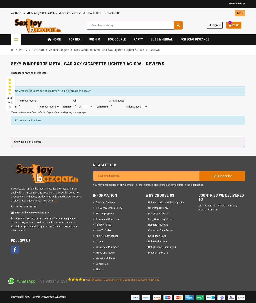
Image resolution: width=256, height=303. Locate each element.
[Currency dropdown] (240, 13)
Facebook (15, 250)
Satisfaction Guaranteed (162, 247)
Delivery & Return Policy (42, 13)
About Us (18, 13)
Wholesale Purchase (107, 247)
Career (99, 241)
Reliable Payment (158, 224)
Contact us (102, 263)
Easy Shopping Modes (160, 219)
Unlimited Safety (157, 241)
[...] (54, 200)
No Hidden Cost (157, 235)
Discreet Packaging (159, 213)
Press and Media (105, 252)
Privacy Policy (103, 224)
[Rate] (75, 103)
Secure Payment (70, 13)
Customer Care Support (161, 230)
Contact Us (112, 13)
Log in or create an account (76, 90)
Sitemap (100, 269)
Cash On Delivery (105, 202)
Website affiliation (106, 258)
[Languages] (116, 103)
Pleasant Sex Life (158, 252)
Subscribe (222, 176)
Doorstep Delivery (158, 207)
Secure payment (105, 213)
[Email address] (146, 176)
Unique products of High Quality (166, 202)
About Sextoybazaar (107, 235)
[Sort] (26, 103)
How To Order (92, 13)
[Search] (134, 25)
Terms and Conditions (108, 219)
